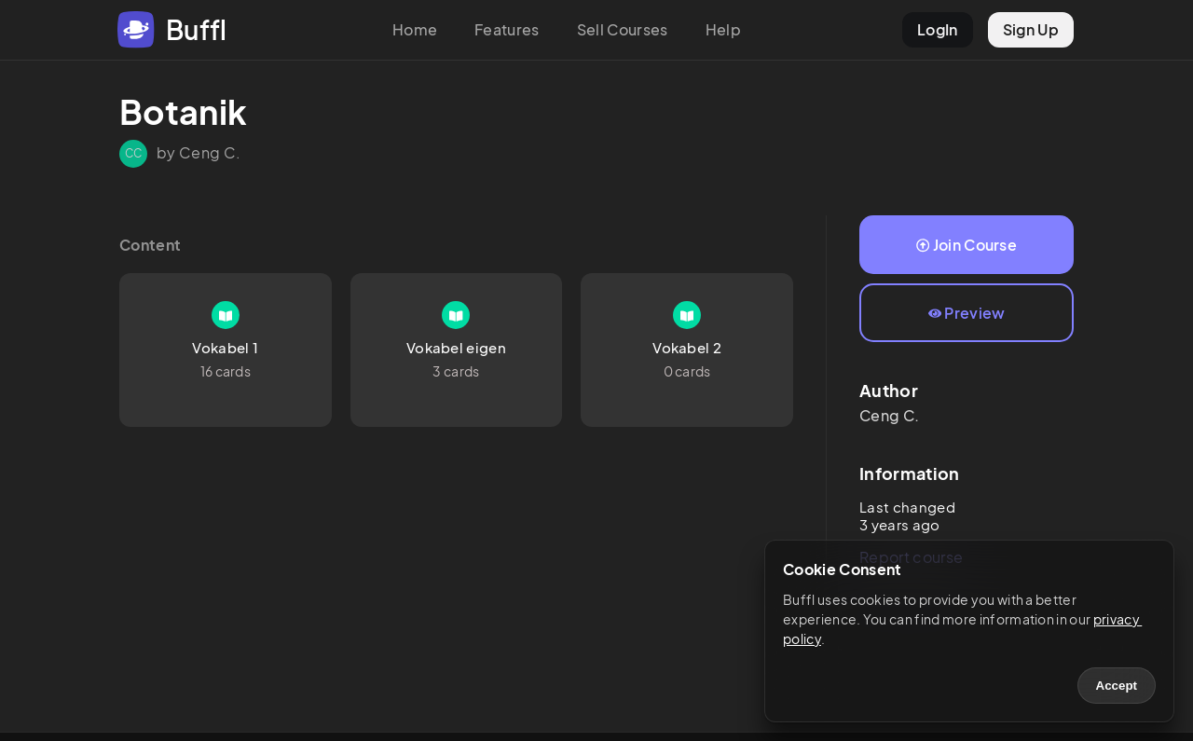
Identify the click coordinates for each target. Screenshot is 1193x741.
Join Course (966, 244)
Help (723, 29)
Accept (1116, 686)
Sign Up (1031, 29)
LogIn (937, 29)
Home (414, 29)
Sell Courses (622, 29)
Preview (967, 312)
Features (507, 29)
